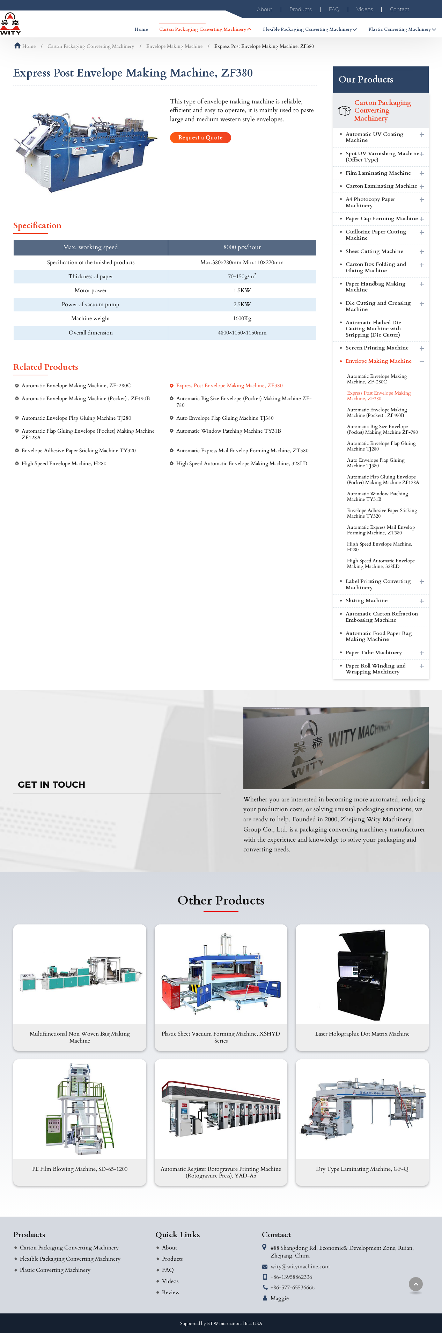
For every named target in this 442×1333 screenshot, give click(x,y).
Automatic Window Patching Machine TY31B (228, 431)
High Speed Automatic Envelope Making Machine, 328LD (241, 463)
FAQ (334, 9)
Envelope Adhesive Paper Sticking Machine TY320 (79, 450)
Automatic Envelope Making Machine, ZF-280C (76, 385)
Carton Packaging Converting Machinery (90, 46)
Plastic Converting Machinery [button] (399, 29)
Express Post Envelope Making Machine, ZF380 (229, 385)
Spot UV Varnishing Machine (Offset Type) (382, 157)
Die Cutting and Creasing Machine (378, 306)
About (264, 9)
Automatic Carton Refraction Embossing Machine (382, 617)
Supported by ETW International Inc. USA (221, 1323)
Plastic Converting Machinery (55, 1270)
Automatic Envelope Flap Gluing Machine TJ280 (76, 418)
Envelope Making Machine (174, 46)
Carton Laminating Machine (381, 186)
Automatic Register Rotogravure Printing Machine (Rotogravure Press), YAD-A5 (221, 1172)
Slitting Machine (367, 600)
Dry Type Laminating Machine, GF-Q (362, 1169)
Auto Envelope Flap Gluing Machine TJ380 (225, 418)
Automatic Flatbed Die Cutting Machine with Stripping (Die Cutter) (373, 329)
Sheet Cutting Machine (374, 251)
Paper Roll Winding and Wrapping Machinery (376, 669)
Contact (400, 9)
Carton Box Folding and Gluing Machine (376, 267)
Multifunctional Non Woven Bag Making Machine (80, 1037)
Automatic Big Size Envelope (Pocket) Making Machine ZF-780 (244, 402)
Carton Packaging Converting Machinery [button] (202, 29)
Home (141, 29)
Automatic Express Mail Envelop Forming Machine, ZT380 (242, 450)
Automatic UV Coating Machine (375, 137)
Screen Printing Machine (377, 348)
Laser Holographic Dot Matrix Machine (362, 1034)
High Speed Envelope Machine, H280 (64, 463)
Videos (364, 9)
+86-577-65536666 (293, 1287)
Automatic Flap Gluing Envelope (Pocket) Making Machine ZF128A (88, 434)
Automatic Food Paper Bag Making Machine (379, 636)
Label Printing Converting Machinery (378, 584)
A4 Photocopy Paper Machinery (370, 202)
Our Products (366, 80)
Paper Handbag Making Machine (376, 287)
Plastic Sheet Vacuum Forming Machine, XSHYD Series (221, 1037)
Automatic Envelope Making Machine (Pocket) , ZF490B (86, 398)
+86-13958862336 (291, 1277)
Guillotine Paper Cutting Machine (376, 235)
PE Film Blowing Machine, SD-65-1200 (79, 1169)
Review (171, 1292)
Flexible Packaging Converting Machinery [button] (307, 29)
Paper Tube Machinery (374, 652)
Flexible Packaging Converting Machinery (70, 1259)
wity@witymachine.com (300, 1266)
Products (300, 9)
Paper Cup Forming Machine (382, 218)
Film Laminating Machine (378, 173)
